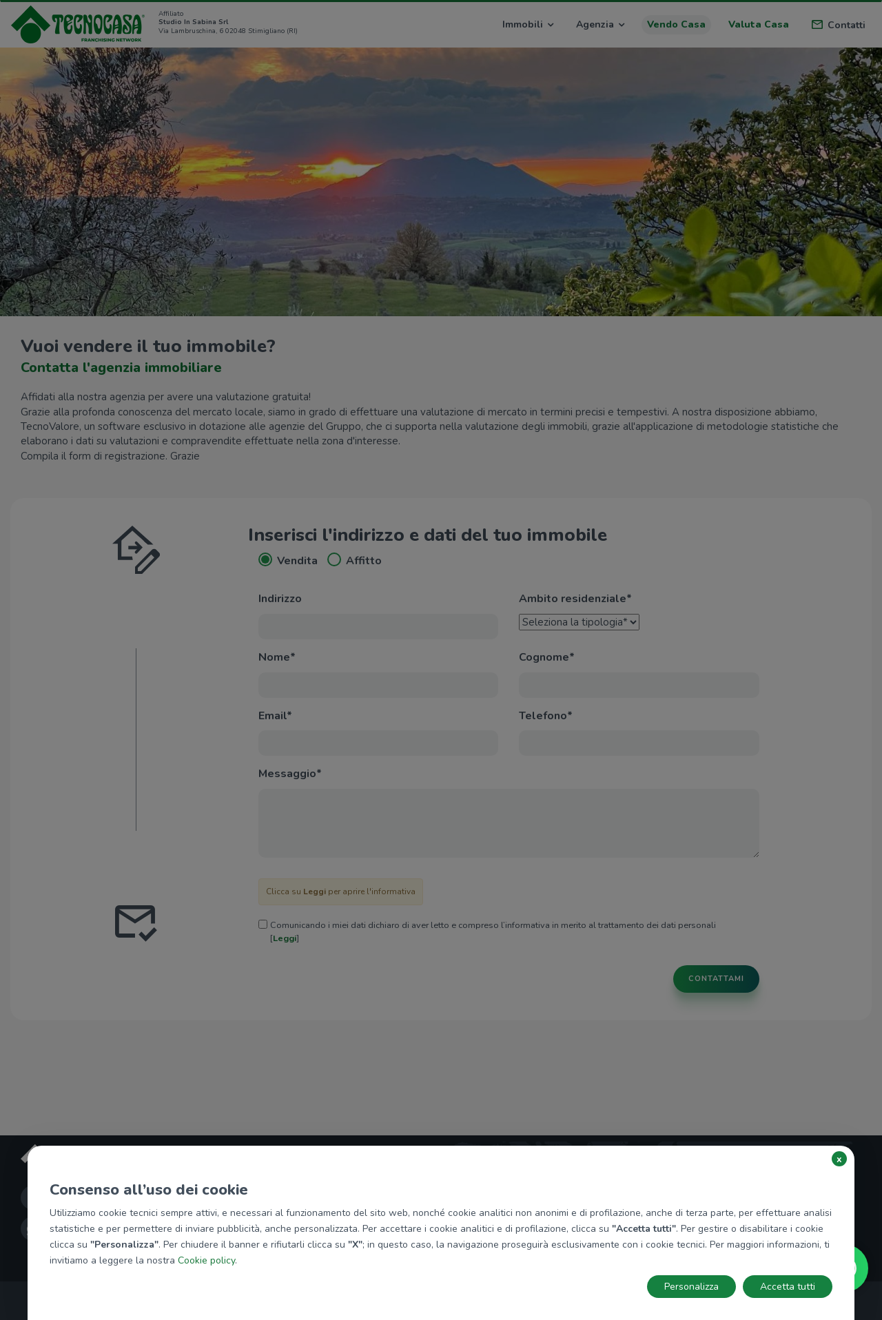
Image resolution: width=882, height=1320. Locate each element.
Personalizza (691, 1286)
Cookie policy (206, 1260)
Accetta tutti (787, 1286)
